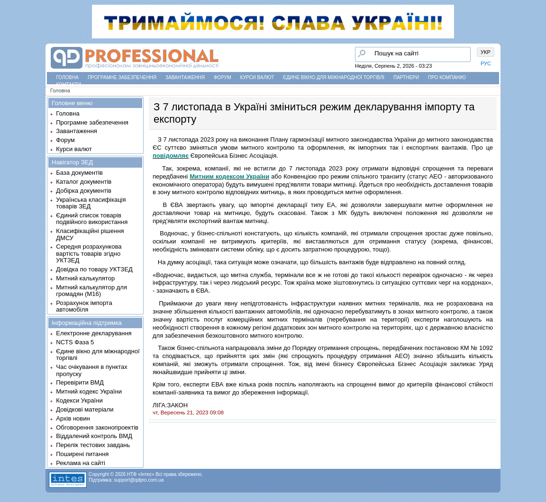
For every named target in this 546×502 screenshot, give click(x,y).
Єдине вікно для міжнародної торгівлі (333, 77)
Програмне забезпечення (122, 77)
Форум (222, 77)
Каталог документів (83, 181)
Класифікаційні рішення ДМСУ (90, 234)
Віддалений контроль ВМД (94, 435)
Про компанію (447, 77)
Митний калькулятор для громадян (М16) (91, 290)
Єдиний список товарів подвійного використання (91, 218)
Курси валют (257, 77)
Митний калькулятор (85, 278)
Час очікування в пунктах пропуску (91, 370)
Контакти (68, 84)
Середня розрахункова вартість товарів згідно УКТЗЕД (88, 253)
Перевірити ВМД (79, 382)
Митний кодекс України (89, 391)
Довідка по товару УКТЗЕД (94, 269)
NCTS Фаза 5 (75, 342)
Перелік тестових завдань (93, 444)
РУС (486, 63)
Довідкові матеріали (84, 409)
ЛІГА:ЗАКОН (170, 405)
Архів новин (73, 418)
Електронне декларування (93, 333)
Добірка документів (83, 190)
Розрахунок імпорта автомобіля (84, 306)
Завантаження (185, 77)
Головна (67, 77)
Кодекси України (79, 400)
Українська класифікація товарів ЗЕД (91, 203)
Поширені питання (82, 453)
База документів (79, 172)
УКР (486, 52)
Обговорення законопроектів (97, 427)
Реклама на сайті (80, 462)
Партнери (406, 77)
